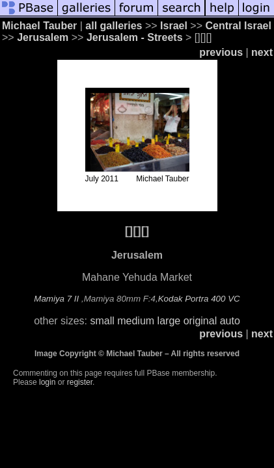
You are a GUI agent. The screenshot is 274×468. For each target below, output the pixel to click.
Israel (173, 25)
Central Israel (238, 25)
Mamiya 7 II (56, 299)
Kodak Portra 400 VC (199, 299)
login (47, 382)
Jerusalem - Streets (135, 37)
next (262, 52)
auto (230, 320)
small (102, 320)
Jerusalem (42, 37)
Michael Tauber (39, 25)
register (79, 382)
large (169, 320)
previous (221, 52)
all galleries (113, 25)
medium (135, 320)
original (200, 320)
